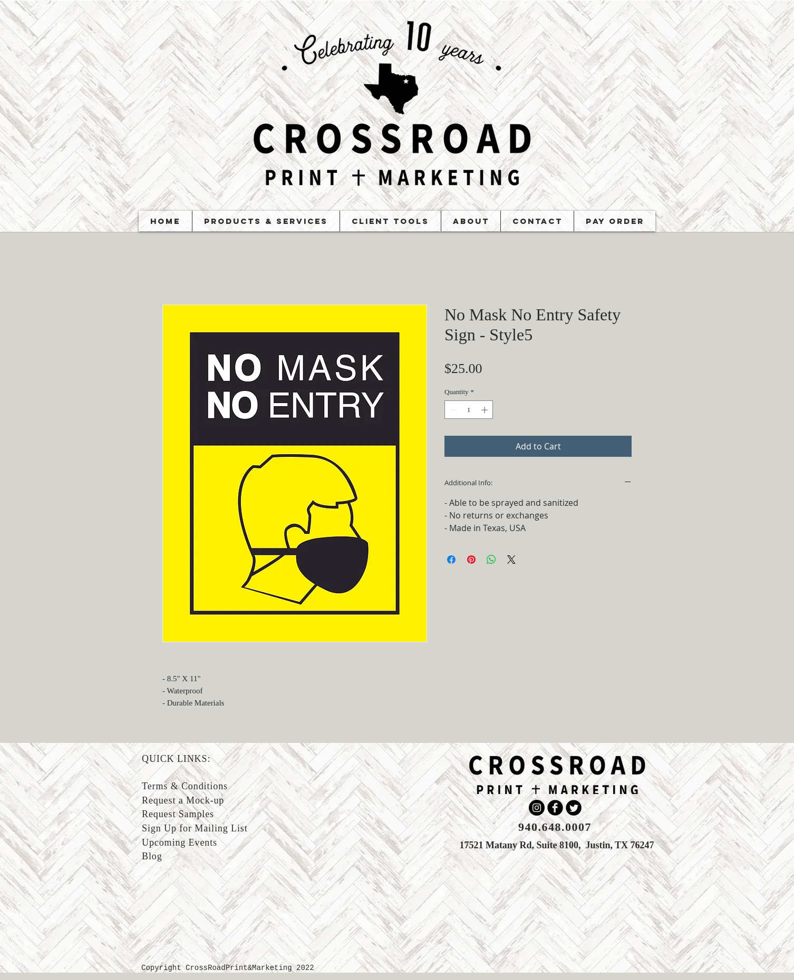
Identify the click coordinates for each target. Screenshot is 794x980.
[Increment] (485, 410)
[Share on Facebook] (451, 559)
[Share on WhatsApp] (491, 559)
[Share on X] (511, 559)
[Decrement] (452, 410)
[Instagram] (537, 808)
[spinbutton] (469, 410)
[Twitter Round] (574, 808)
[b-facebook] (555, 808)
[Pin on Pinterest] (471, 559)
